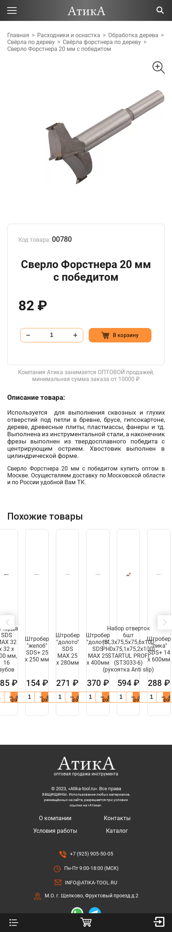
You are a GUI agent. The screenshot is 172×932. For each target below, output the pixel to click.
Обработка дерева (133, 35)
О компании (55, 790)
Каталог (117, 803)
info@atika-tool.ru (91, 855)
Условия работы (55, 803)
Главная (18, 35)
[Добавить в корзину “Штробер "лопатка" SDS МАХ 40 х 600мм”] (122, 669)
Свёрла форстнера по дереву (102, 42)
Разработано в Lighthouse (86, 900)
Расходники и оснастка (68, 35)
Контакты (117, 790)
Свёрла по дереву (31, 42)
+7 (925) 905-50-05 (91, 826)
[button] (7, 608)
